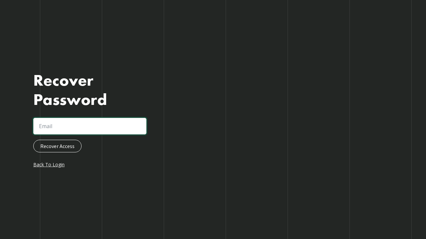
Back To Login (49, 164)
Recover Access (57, 146)
